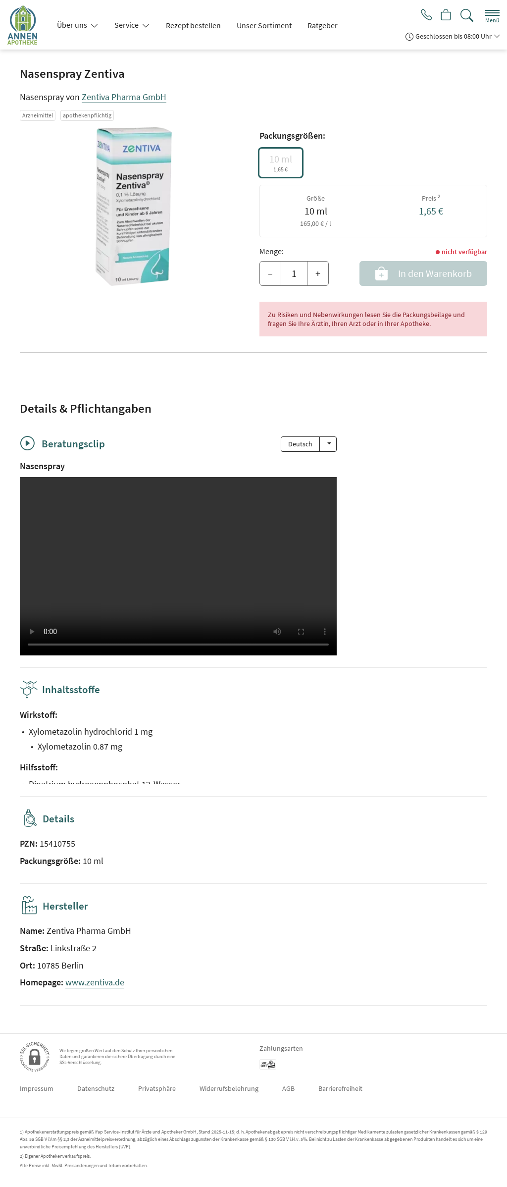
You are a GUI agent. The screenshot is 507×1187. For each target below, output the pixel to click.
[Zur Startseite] (26, 25)
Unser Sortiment (264, 25)
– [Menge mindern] (270, 273)
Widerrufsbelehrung (229, 1088)
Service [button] (127, 25)
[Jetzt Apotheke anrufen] (423, 16)
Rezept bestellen (193, 25)
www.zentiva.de (94, 982)
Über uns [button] (73, 25)
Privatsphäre (157, 1088)
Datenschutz (95, 1088)
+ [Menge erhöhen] (317, 273)
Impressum (36, 1088)
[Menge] (294, 273)
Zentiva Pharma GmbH (124, 97)
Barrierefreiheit (340, 1088)
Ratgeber (322, 25)
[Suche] (466, 15)
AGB (288, 1088)
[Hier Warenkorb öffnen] (445, 16)
